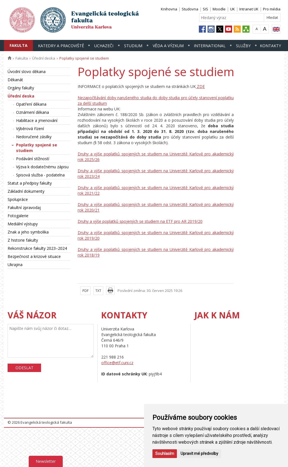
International (210, 45)
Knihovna (169, 9)
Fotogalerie (18, 215)
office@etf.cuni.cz (117, 362)
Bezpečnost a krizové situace (34, 256)
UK (232, 9)
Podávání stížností (32, 158)
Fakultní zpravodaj (24, 207)
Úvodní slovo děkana (27, 71)
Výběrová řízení (30, 128)
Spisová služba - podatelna (40, 175)
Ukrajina (15, 264)
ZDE (200, 86)
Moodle (219, 9)
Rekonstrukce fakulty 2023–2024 (37, 248)
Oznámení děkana (32, 112)
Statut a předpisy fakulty (30, 183)
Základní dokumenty (26, 191)
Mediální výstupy (23, 223)
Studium (133, 45)
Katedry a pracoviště (61, 45)
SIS (205, 9)
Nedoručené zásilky (33, 136)
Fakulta (19, 45)
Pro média (271, 9)
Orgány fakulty (21, 87)
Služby (243, 45)
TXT (98, 290)
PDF (85, 290)
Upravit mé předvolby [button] (199, 453)
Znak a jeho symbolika (28, 232)
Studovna (190, 9)
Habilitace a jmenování (36, 120)
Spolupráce (18, 199)
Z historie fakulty (23, 240)
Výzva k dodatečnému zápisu (42, 166)
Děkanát (15, 79)
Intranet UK (248, 9)
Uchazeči (103, 45)
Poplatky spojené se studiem (36, 147)
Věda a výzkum (168, 45)
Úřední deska (43, 58)
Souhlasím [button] (164, 453)
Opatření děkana (31, 104)
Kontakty (270, 45)
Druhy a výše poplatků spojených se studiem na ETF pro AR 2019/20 (140, 221)
